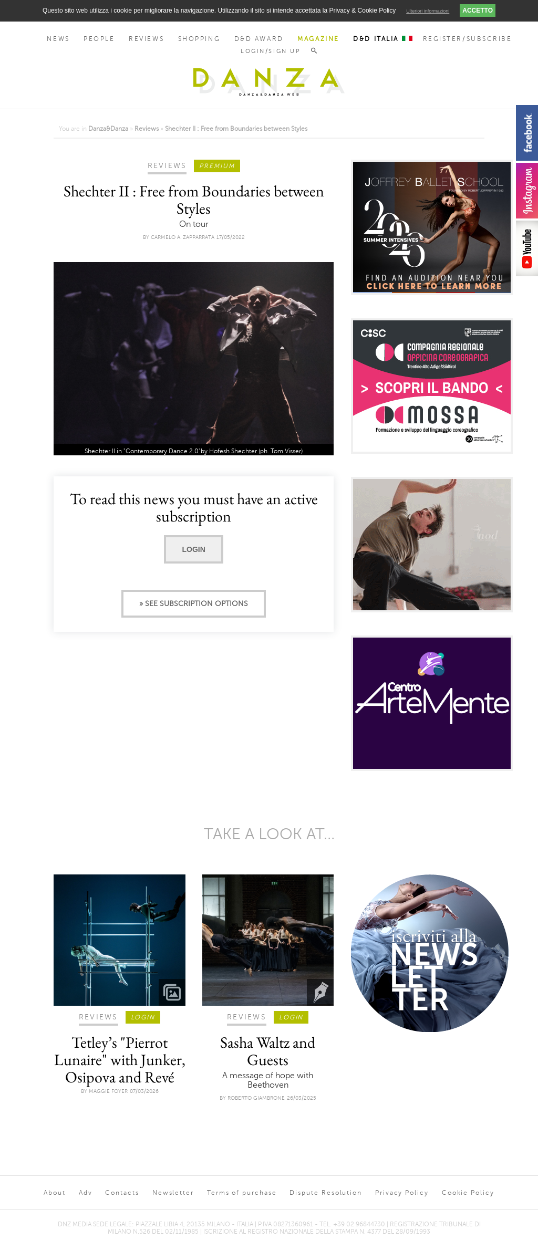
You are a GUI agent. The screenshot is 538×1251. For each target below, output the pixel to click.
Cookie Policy (468, 1192)
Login (193, 549)
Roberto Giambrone (256, 1098)
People (99, 39)
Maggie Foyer (108, 1091)
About (55, 1192)
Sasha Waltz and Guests (267, 1051)
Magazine (318, 39)
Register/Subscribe (467, 39)
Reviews (146, 39)
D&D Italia (382, 39)
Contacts (122, 1192)
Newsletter (173, 1192)
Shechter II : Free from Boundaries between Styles (236, 128)
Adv (85, 1192)
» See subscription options (193, 604)
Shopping (199, 39)
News (58, 39)
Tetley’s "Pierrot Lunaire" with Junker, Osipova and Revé (119, 1059)
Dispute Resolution (325, 1192)
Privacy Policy (402, 1192)
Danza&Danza (108, 128)
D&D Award (259, 39)
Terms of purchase (242, 1192)
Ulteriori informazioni (427, 11)
